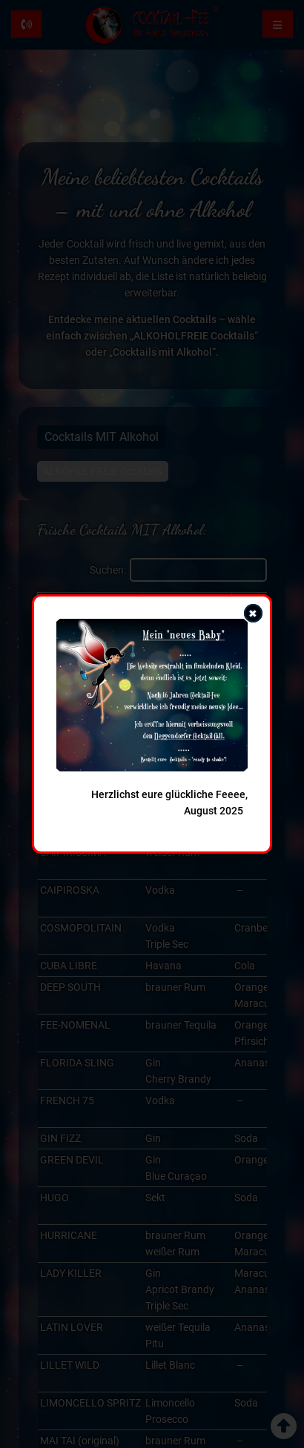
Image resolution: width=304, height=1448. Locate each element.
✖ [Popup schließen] (252, 614)
